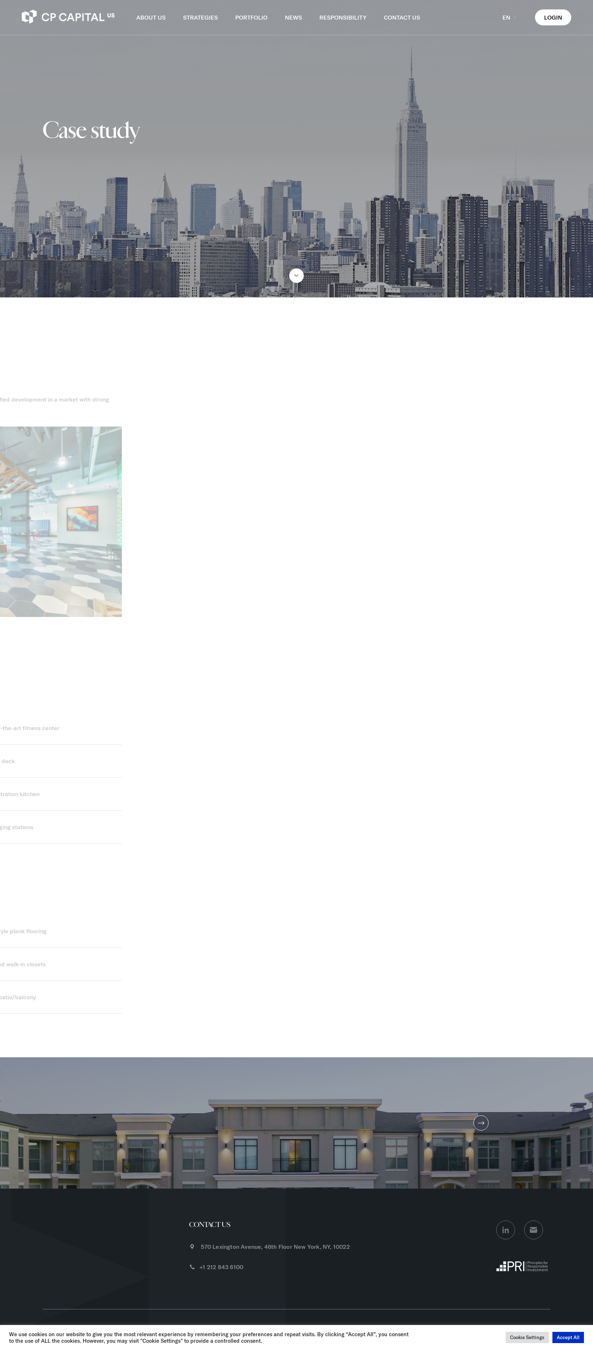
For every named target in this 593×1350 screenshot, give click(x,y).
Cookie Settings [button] (527, 1337)
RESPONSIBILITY (342, 17)
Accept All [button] (568, 1337)
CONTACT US (402, 17)
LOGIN (553, 17)
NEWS (293, 17)
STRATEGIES (200, 17)
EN (510, 17)
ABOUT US (151, 17)
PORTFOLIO (251, 17)
